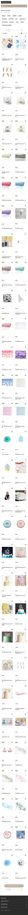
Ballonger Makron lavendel (20, 595)
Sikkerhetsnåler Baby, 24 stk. (20, 736)
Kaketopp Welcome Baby (6, 652)
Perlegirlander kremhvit (6, 793)
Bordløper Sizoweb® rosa (6, 200)
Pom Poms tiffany (5, 454)
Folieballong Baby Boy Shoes (20, 878)
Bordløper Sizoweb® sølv (20, 172)
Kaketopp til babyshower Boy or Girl (6, 596)
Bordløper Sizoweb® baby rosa (7, 342)
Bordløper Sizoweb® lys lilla (7, 228)
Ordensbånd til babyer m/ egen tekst (20, 709)
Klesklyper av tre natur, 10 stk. (7, 88)
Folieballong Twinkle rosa (20, 539)
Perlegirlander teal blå (19, 821)
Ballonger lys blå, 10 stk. (19, 454)
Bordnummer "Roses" (19, 228)
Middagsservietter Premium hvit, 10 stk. (20, 314)
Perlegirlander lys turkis (6, 821)
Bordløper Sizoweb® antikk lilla (7, 286)
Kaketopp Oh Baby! (19, 623)
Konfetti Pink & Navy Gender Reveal (7, 624)
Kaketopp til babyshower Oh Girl (20, 568)
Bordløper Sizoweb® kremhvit (6, 173)
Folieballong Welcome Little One (7, 850)
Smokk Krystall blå (18, 849)
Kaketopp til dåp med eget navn (7, 709)
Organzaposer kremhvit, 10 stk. (20, 116)
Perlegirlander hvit (18, 765)
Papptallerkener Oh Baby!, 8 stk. (7, 681)
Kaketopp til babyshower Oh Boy (7, 568)
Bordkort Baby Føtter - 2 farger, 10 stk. (19, 88)
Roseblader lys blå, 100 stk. (7, 397)
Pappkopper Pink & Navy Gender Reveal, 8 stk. (6, 257)
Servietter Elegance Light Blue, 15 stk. (20, 427)
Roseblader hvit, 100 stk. (20, 341)
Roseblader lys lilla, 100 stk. (20, 369)
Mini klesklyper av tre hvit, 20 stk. (20, 681)
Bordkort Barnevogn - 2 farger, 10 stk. (19, 257)
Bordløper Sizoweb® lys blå (20, 200)
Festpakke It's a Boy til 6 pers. (19, 60)
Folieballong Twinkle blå (6, 539)
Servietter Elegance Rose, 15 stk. (7, 427)
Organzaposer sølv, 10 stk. (7, 143)
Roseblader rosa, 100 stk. (6, 369)
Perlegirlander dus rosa (19, 793)
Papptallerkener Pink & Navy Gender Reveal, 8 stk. (7, 60)
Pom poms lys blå (5, 878)
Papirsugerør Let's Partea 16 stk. (20, 483)
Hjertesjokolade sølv (5, 313)
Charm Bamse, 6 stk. (6, 736)
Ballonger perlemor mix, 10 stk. (7, 483)
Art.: (2, 86)
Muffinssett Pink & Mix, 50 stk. (7, 766)
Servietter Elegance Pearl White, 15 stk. (20, 398)
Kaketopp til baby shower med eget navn (20, 653)
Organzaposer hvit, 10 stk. (7, 115)
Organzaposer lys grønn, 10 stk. (20, 144)
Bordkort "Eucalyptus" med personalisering (20, 511)
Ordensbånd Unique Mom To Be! (7, 511)
